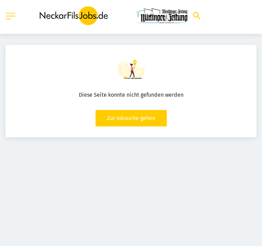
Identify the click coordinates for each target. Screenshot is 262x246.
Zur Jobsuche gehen (131, 118)
